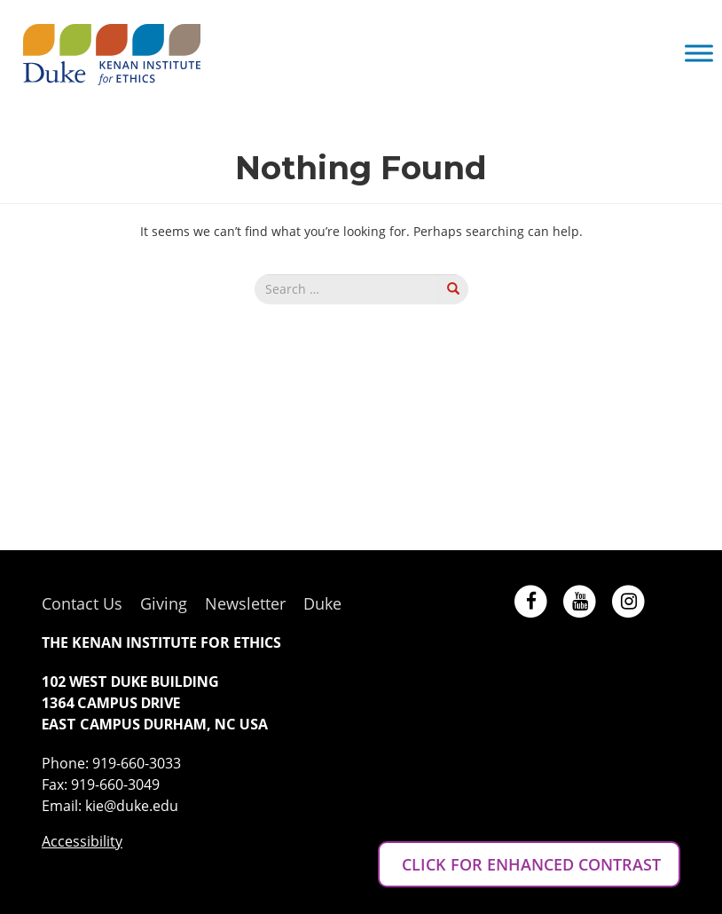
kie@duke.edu (131, 806)
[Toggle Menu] (699, 52)
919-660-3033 (136, 763)
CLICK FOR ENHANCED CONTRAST (529, 864)
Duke (322, 603)
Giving (163, 603)
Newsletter (245, 603)
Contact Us (82, 603)
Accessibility (82, 841)
